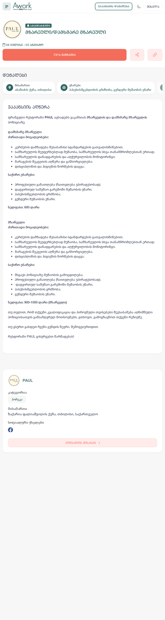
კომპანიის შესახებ (82, 442)
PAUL (28, 380)
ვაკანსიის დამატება (113, 6)
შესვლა (153, 6)
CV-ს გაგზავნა (65, 54)
